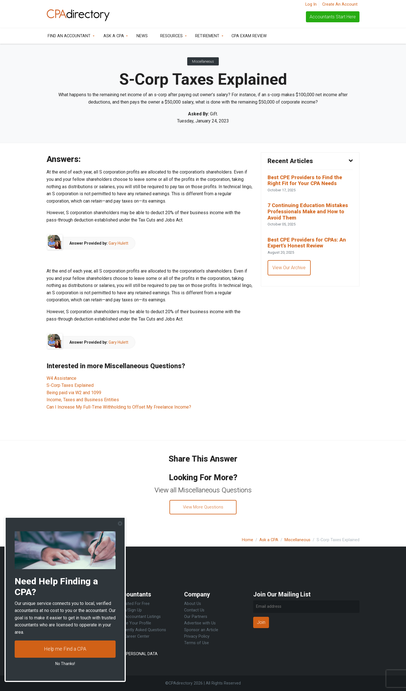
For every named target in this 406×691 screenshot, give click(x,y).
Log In (311, 4)
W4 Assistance (61, 378)
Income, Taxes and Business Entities (83, 399)
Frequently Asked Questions (140, 630)
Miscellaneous (203, 61)
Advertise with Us (200, 623)
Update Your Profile (133, 623)
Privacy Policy (196, 636)
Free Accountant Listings (138, 616)
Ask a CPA (113, 36)
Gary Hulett (118, 243)
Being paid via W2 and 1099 (74, 392)
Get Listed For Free (132, 603)
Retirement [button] (207, 36)
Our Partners (195, 616)
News (142, 36)
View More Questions (203, 507)
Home (247, 540)
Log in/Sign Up (128, 610)
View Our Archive (289, 272)
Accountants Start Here (333, 16)
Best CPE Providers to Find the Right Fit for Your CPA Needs (307, 181)
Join (261, 622)
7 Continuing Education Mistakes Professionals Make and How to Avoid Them (309, 213)
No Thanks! (65, 663)
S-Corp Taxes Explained (70, 385)
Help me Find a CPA (65, 649)
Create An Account (340, 4)
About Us (192, 603)
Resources (171, 36)
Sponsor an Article (201, 630)
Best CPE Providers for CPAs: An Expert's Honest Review (309, 246)
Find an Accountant (69, 36)
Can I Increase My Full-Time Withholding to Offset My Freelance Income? (119, 407)
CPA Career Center (132, 636)
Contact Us (194, 610)
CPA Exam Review (249, 36)
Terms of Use (196, 642)
